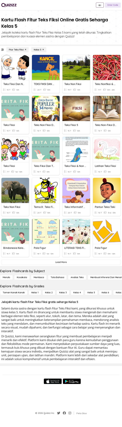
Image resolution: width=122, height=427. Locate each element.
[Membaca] (39, 277)
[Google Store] (72, 381)
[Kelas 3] (63, 292)
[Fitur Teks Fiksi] (17, 49)
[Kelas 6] (105, 292)
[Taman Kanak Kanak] (13, 292)
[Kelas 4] (77, 292)
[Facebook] (64, 413)
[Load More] (61, 262)
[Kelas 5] (38, 49)
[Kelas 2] (48, 292)
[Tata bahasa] (57, 277)
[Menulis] (6, 277)
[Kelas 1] (35, 292)
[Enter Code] (113, 5)
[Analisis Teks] (77, 277)
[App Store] (53, 381)
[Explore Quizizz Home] (9, 5)
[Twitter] (58, 413)
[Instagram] (69, 413)
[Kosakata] (22, 277)
